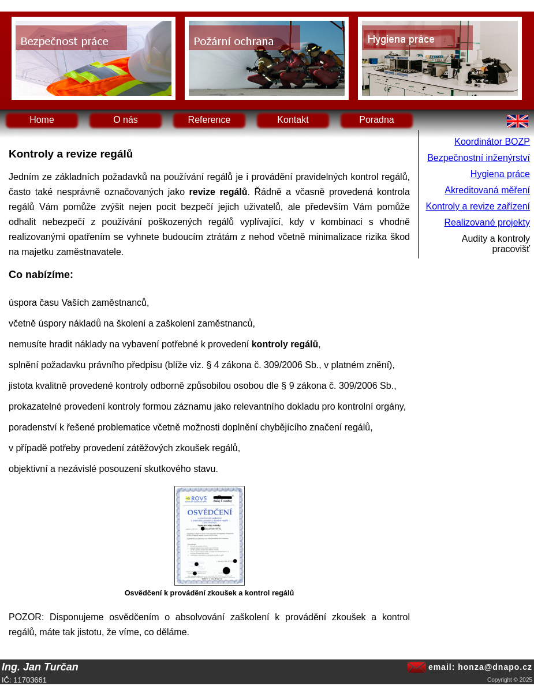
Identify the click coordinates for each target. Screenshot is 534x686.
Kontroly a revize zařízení (477, 206)
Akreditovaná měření (487, 190)
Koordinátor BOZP (492, 142)
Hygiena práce (500, 174)
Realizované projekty (487, 222)
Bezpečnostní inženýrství (478, 158)
